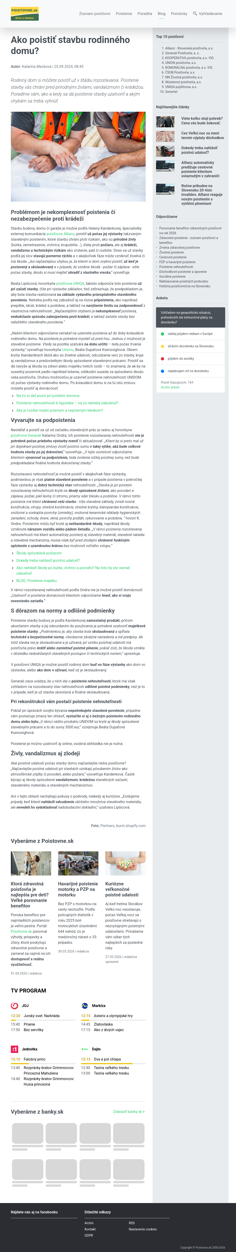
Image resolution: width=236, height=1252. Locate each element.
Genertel (171, 92)
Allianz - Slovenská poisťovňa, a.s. (189, 48)
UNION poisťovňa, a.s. (181, 63)
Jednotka (29, 1049)
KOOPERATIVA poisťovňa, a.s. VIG (189, 58)
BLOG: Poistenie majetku (36, 581)
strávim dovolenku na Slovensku (191, 346)
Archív (89, 1223)
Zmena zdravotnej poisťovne (179, 247)
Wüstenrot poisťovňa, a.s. (183, 82)
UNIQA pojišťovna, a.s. (181, 87)
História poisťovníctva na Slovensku (184, 286)
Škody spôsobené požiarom (39, 553)
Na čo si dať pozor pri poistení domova (48, 396)
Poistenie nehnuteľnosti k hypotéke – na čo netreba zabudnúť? (67, 403)
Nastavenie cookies (143, 1229)
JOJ (25, 1006)
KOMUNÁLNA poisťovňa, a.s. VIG (188, 67)
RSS (132, 1223)
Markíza (99, 1006)
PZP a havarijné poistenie (177, 262)
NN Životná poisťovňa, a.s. (184, 77)
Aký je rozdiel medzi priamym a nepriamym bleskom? (59, 410)
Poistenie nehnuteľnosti (176, 267)
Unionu (68, 350)
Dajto (96, 1049)
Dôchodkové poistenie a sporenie (183, 272)
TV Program (28, 990)
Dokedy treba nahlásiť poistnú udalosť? (48, 560)
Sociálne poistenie (172, 276)
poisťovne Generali (26, 435)
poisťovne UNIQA (70, 283)
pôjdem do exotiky (181, 358)
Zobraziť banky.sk (129, 1111)
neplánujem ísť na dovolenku (188, 371)
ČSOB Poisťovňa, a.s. (180, 72)
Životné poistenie (171, 252)
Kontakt (90, 1229)
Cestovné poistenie (173, 257)
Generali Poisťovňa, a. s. (182, 53)
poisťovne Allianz (60, 234)
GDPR (89, 1235)
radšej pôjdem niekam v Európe (190, 334)
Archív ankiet (170, 387)
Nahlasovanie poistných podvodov (183, 281)
